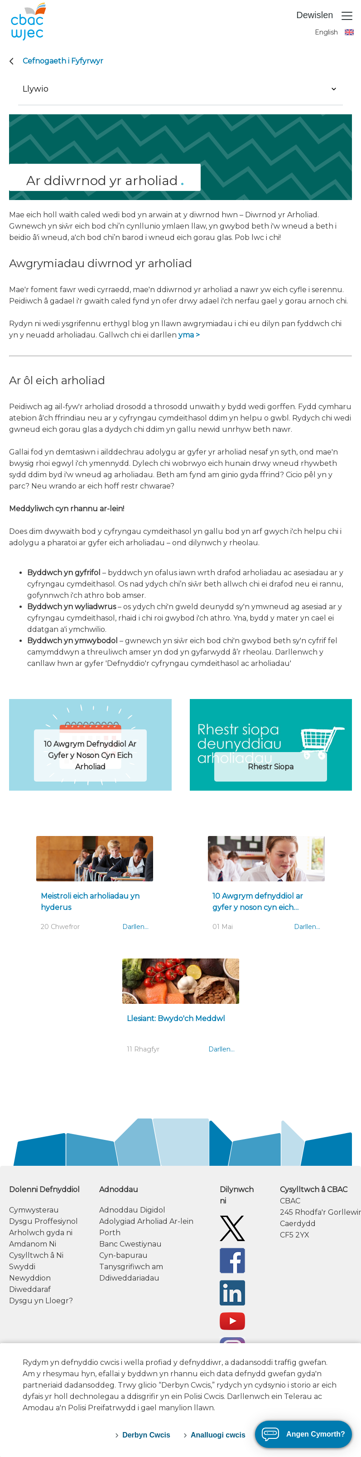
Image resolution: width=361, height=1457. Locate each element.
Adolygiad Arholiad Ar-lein (146, 1221)
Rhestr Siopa (271, 767)
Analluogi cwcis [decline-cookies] (218, 1435)
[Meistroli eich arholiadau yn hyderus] (94, 888)
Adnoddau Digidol (132, 1210)
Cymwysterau (34, 1210)
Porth (109, 1232)
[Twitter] (232, 1227)
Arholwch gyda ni (40, 1232)
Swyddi (22, 1266)
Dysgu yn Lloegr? (41, 1300)
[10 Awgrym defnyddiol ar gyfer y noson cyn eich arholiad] (266, 888)
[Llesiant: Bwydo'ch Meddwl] (180, 1010)
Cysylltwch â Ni (36, 1255)
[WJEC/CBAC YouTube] (232, 1320)
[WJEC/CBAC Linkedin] (232, 1292)
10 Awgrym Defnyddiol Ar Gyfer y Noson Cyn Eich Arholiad (90, 755)
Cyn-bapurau (123, 1255)
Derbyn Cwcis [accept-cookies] (146, 1435)
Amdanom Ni (32, 1244)
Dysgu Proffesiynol (43, 1221)
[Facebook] (232, 1260)
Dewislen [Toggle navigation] (325, 16)
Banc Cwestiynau (130, 1244)
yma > (189, 335)
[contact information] (316, 1212)
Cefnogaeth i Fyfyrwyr (63, 61)
